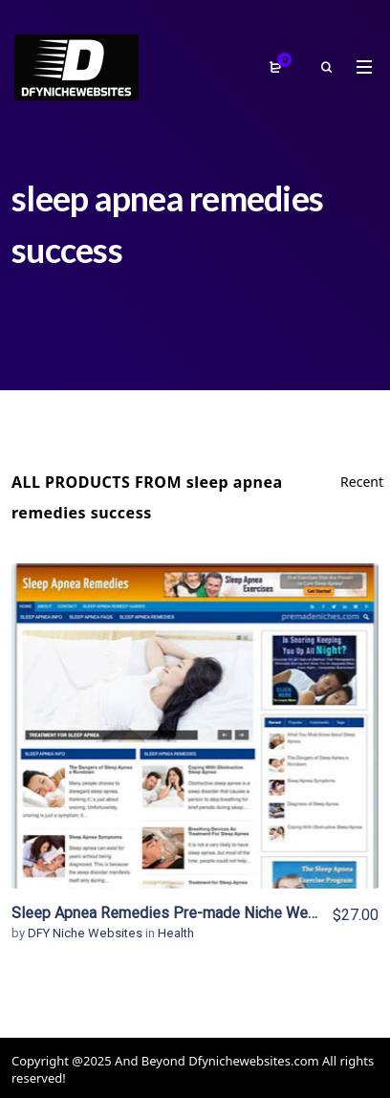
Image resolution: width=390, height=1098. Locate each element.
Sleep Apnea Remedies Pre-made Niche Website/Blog (196, 913)
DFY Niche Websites (86, 933)
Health (176, 933)
